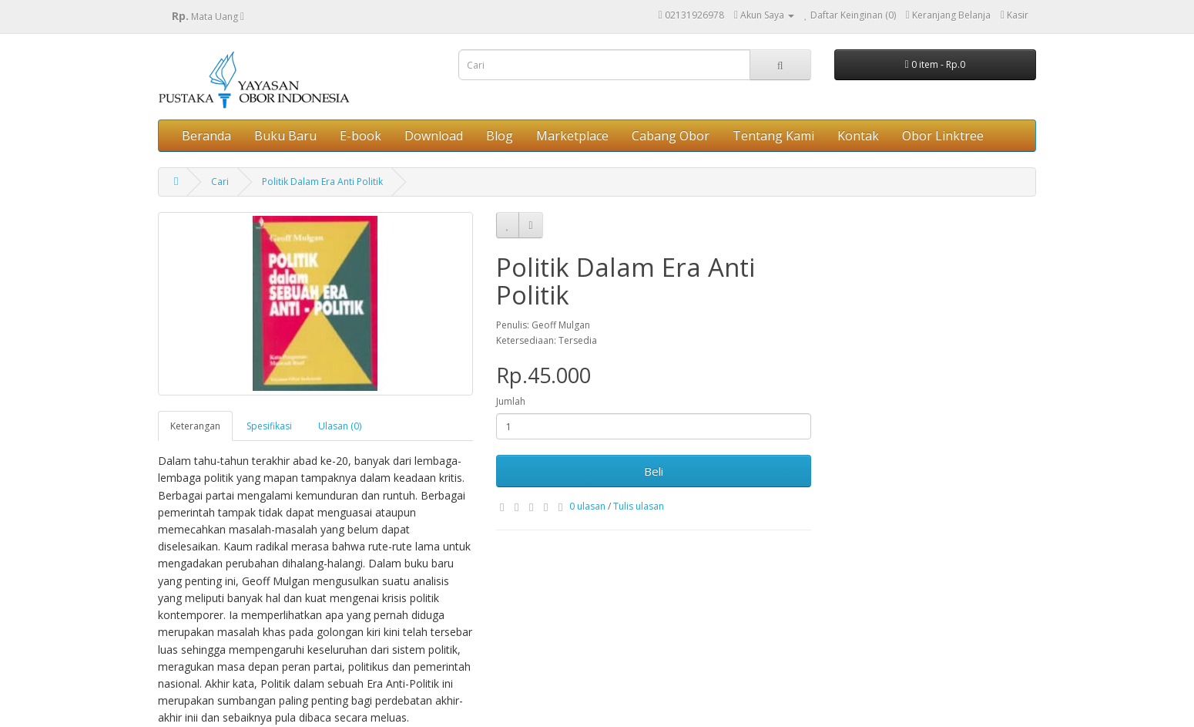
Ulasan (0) (339, 425)
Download (433, 135)
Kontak (858, 135)
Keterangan (195, 425)
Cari (220, 181)
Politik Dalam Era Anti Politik (322, 181)
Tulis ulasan (638, 506)
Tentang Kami (773, 135)
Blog (499, 135)
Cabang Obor (670, 135)
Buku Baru (285, 135)
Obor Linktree (943, 135)
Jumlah (510, 401)
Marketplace (572, 135)
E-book (360, 135)
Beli (653, 471)
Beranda (206, 135)
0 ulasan (587, 506)
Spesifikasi (269, 425)
